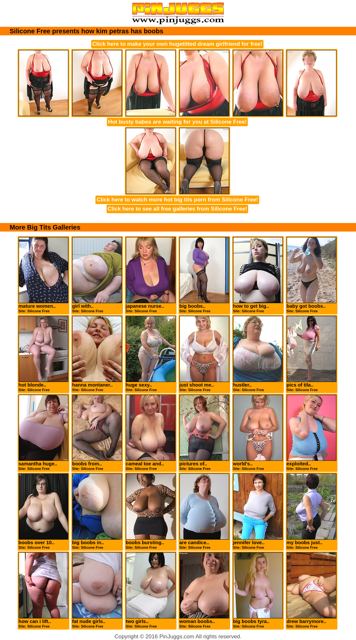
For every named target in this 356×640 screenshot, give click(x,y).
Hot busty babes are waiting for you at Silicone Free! (177, 122)
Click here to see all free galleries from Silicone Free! (177, 209)
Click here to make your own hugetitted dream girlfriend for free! (177, 44)
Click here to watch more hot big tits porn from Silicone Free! (177, 200)
